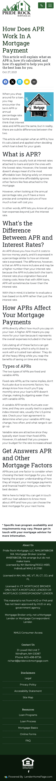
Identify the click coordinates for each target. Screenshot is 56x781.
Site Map (28, 697)
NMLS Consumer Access (28, 632)
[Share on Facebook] (5, 82)
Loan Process (28, 721)
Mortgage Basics (28, 727)
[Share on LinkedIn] (20, 82)
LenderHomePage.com (38, 776)
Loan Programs (28, 715)
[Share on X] (13, 82)
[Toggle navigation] (50, 5)
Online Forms (28, 734)
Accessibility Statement (28, 691)
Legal (28, 678)
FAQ (28, 740)
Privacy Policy (28, 684)
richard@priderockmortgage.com (28, 660)
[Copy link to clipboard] (34, 82)
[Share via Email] (27, 82)
